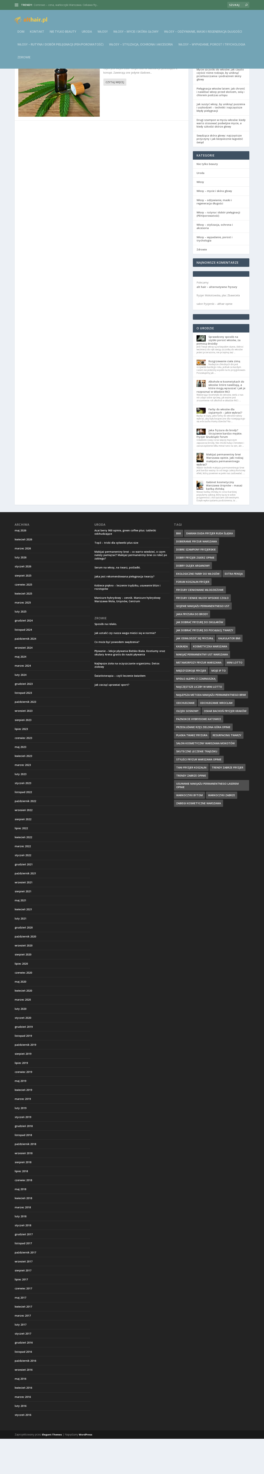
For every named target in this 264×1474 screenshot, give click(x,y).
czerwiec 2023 (23, 773)
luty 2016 (20, 1441)
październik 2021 (25, 908)
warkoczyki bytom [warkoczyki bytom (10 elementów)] (189, 830)
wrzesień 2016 (23, 1405)
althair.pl (123, 98)
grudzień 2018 (24, 1161)
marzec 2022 (23, 881)
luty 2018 (20, 1251)
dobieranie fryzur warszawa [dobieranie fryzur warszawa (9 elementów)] (196, 576)
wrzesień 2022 (23, 845)
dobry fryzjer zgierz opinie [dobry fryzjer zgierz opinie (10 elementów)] (195, 593)
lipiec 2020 (21, 999)
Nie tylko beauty (63, 34)
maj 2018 (20, 1224)
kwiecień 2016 (23, 1423)
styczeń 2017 (23, 1369)
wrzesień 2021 (23, 917)
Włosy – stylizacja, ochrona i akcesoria (141, 47)
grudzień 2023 (24, 719)
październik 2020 (25, 971)
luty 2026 (20, 592)
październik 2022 (25, 836)
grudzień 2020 (24, 962)
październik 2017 (25, 1287)
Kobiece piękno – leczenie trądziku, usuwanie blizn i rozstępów (127, 622)
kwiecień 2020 (23, 1026)
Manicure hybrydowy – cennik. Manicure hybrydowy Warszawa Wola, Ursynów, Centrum (127, 634)
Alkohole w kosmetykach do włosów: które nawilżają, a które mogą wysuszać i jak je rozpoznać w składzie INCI (221, 422)
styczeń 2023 (23, 818)
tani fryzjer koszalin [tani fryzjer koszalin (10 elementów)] (191, 802)
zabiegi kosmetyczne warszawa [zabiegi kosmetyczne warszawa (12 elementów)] (198, 838)
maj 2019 (20, 1116)
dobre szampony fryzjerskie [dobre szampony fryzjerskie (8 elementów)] (196, 584)
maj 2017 (20, 1333)
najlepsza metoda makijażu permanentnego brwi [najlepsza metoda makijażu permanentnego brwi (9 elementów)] (211, 730)
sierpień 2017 (23, 1305)
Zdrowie (23, 60)
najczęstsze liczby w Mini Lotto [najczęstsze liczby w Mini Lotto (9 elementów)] (199, 722)
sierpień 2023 (23, 755)
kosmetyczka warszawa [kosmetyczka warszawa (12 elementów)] (210, 681)
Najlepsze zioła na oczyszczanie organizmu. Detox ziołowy (127, 700)
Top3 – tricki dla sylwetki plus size (116, 578)
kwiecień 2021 (23, 944)
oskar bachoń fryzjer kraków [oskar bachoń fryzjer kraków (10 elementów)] (225, 746)
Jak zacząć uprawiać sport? (111, 720)
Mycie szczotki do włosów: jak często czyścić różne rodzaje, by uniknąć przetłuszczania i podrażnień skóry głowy (220, 110)
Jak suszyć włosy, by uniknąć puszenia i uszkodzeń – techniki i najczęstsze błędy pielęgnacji (221, 143)
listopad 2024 (23, 665)
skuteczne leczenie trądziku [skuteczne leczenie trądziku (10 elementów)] (196, 786)
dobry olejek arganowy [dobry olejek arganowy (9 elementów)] (193, 601)
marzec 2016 (23, 1432)
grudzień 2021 (24, 899)
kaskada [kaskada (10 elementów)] (182, 681)
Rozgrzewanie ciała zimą (224, 396)
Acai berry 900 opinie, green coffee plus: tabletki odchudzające (125, 567)
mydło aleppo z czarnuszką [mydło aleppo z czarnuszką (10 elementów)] (195, 714)
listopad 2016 (23, 1387)
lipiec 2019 (21, 1098)
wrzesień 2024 (23, 683)
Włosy (103, 34)
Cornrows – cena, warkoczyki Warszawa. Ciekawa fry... (66, 5)
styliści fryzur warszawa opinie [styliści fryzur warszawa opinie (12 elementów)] (198, 794)
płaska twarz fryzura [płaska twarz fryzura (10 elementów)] (191, 770)
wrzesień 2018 (23, 1188)
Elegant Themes (52, 1469)
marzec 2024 (23, 701)
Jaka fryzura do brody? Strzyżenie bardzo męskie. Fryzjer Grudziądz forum (219, 469)
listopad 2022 (23, 827)
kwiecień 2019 (23, 1125)
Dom (20, 34)
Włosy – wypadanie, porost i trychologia (211, 47)
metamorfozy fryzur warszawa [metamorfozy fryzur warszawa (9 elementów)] (198, 697)
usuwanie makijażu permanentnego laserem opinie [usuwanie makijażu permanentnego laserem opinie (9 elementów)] (207, 820)
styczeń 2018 (23, 1260)
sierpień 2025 (23, 610)
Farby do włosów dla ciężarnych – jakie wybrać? (225, 446)
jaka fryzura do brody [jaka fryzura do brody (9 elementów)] (192, 649)
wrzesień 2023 (23, 746)
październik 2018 (25, 1179)
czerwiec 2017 (23, 1323)
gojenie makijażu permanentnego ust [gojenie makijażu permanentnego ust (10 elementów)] (203, 641)
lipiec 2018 (21, 1206)
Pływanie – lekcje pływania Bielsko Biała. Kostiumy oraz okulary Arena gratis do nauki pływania (129, 687)
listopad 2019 (23, 1071)
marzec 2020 (23, 1035)
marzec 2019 (23, 1134)
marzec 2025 (23, 637)
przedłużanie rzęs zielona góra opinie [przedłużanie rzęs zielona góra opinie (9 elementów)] (203, 762)
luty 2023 (20, 809)
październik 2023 (25, 737)
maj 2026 (20, 565)
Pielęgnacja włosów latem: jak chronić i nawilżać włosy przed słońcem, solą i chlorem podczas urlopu (221, 127)
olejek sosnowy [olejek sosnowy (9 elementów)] (187, 746)
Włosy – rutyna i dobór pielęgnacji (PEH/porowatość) (60, 47)
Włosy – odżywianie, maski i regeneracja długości (203, 34)
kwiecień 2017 (23, 1342)
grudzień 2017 (24, 1269)
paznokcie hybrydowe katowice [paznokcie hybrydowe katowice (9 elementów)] (198, 754)
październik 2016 (25, 1396)
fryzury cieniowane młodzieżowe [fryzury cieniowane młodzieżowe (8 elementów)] (200, 625)
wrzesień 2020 (23, 980)
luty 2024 (20, 710)
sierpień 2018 (23, 1197)
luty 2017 (20, 1360)
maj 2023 (20, 782)
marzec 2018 (23, 1242)
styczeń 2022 (23, 890)
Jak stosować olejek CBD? (124, 93)
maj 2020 (20, 1017)
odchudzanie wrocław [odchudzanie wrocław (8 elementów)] (216, 738)
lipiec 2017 (21, 1314)
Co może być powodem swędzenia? (116, 677)
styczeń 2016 (23, 1450)
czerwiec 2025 (23, 619)
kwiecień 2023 (23, 791)
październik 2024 (25, 674)
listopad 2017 (23, 1278)
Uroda (87, 34)
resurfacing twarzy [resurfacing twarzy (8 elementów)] (227, 770)
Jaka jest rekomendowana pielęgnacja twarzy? (124, 611)
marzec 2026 (23, 583)
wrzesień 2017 (23, 1296)
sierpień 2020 (23, 989)
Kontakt (37, 34)
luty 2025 (20, 646)
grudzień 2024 (24, 655)
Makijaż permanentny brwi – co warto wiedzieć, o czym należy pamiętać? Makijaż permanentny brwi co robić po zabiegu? (130, 590)
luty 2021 (20, 953)
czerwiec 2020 (23, 1008)
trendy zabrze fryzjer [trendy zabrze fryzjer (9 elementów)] (227, 802)
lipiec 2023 (21, 764)
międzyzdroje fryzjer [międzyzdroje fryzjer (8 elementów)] (191, 706)
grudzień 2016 (24, 1378)
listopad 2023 (23, 728)
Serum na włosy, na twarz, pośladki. (117, 602)
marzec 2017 (23, 1351)
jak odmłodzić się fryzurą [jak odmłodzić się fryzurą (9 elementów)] (194, 673)
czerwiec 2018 (23, 1215)
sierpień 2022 (23, 854)
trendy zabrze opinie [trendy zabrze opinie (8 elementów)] (191, 811)
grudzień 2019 (24, 1062)
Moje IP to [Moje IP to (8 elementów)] (218, 706)
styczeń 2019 (23, 1152)
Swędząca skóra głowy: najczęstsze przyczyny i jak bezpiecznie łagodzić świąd (220, 174)
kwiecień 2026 (23, 574)
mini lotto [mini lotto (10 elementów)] (234, 697)
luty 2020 (20, 1044)
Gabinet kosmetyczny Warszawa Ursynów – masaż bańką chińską (224, 521)
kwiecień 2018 (23, 1233)
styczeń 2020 (23, 1053)
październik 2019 (25, 1080)
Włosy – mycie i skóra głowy (136, 34)
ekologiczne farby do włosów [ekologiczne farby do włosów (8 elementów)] (197, 609)
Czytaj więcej (115, 117)
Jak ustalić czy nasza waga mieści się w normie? (125, 668)
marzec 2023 (23, 800)
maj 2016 (20, 1414)
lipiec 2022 (21, 863)
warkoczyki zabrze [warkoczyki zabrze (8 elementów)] (221, 830)
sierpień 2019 (23, 1089)
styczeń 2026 (23, 601)
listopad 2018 (23, 1170)
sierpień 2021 (23, 926)
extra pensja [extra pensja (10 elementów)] (234, 609)
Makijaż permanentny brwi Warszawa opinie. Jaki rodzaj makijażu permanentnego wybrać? (220, 494)
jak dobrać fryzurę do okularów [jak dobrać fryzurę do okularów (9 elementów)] (199, 657)
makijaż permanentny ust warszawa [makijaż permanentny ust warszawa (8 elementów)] (202, 689)
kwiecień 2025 (23, 628)
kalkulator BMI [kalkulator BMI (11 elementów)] (229, 673)
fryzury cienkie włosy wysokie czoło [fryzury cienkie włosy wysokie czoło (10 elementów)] (202, 633)
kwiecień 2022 (23, 872)
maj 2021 (20, 935)
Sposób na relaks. (105, 659)
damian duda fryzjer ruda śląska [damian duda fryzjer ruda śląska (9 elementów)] (209, 568)
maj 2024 (20, 692)
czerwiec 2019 (23, 1107)
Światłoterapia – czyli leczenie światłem (120, 711)
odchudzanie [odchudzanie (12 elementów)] (185, 738)
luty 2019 (20, 1143)
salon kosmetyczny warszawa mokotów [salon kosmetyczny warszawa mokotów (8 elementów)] (205, 778)
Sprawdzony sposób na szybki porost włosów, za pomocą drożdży (219, 375)
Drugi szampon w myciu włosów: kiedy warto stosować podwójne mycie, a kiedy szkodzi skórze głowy (221, 158)
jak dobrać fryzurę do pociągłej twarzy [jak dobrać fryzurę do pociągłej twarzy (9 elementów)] (204, 665)
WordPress (85, 1469)
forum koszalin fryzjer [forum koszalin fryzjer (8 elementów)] (192, 617)
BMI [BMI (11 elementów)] (178, 568)
